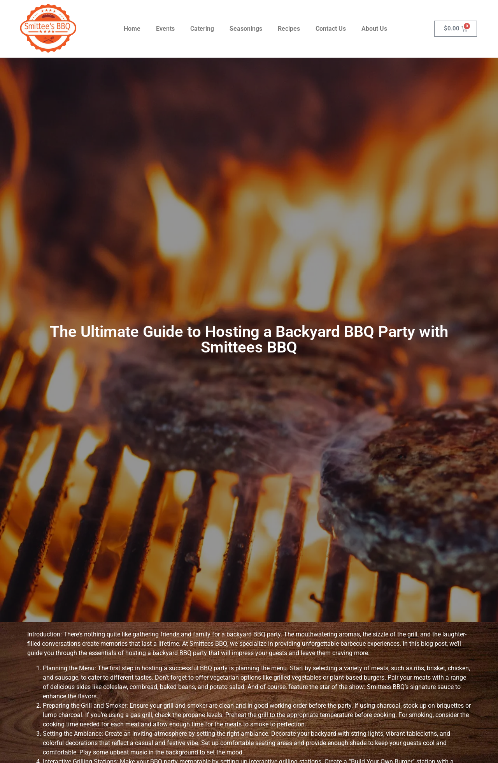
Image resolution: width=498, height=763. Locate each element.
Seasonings (246, 28)
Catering (202, 28)
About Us (374, 28)
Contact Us (331, 28)
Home (132, 28)
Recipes (289, 28)
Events (165, 28)
